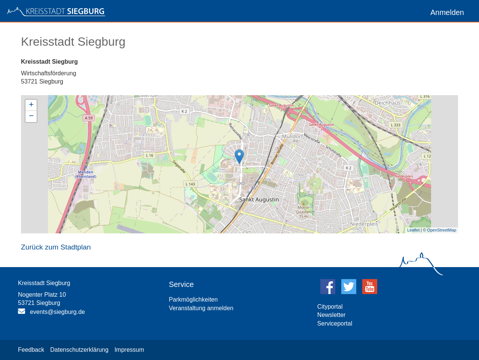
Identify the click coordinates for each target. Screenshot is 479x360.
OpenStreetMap (441, 230)
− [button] (31, 116)
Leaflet (413, 230)
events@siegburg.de (57, 312)
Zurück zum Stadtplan (56, 247)
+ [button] (31, 105)
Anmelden (447, 12)
